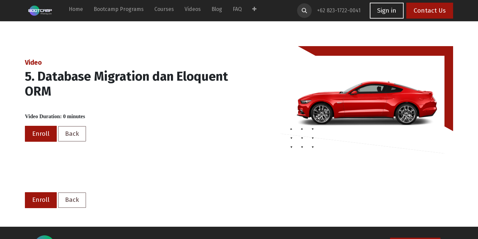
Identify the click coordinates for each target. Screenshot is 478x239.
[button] (304, 10)
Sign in (386, 10)
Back (72, 133)
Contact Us (430, 10)
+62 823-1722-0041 (339, 10)
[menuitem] (76, 10)
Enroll (40, 133)
